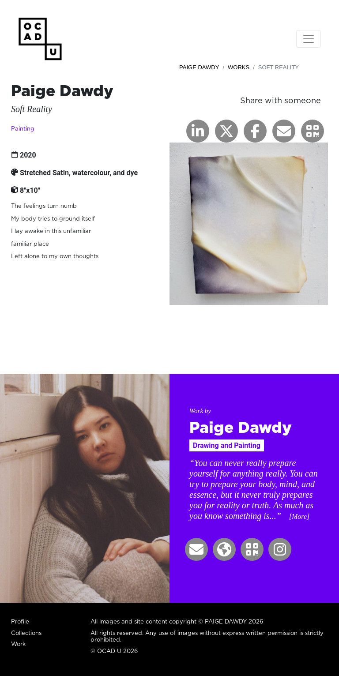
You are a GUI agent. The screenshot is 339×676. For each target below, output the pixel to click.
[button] (312, 131)
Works (238, 67)
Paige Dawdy (199, 67)
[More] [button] (299, 516)
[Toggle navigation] (308, 39)
